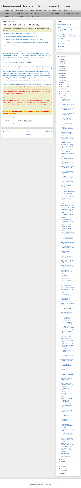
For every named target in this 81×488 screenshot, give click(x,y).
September (64, 91)
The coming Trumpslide (66, 158)
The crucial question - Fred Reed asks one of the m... (67, 282)
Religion (6, 16)
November (63, 86)
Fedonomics (52, 10)
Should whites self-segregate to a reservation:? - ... (65, 300)
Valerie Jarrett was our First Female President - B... (67, 104)
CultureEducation (55, 13)
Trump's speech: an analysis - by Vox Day (66, 177)
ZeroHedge (60, 49)
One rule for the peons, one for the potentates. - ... (67, 374)
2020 (60, 73)
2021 (60, 70)
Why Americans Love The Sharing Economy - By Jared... (67, 234)
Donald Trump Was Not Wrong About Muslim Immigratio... (66, 345)
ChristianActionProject (36, 13)
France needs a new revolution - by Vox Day (67, 246)
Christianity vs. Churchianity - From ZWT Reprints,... (66, 99)
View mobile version (27, 134)
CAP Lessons (35, 16)
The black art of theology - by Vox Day (67, 229)
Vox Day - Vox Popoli (63, 41)
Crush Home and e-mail (64, 27)
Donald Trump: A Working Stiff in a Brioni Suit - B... (67, 167)
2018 (60, 77)
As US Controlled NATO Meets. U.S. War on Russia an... (66, 360)
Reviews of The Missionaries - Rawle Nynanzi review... (66, 455)
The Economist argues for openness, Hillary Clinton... (67, 115)
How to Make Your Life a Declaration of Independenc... (66, 400)
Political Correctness (36, 10)
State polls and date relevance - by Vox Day (67, 138)
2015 (60, 473)
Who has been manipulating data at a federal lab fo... (66, 420)
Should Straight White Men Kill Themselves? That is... (66, 385)
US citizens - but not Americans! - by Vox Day (66, 123)
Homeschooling (20, 16)
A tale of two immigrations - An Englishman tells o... (67, 239)
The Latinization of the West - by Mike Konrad (67, 286)
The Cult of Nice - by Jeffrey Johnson (65, 141)
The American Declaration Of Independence (67, 430)
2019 (60, 75)
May (62, 461)
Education (7, 13)
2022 (60, 68)
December (63, 84)
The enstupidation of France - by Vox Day (66, 295)
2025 (60, 61)
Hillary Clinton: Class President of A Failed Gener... (66, 128)
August (63, 93)
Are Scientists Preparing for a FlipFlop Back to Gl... (66, 395)
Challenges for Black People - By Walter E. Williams (66, 266)
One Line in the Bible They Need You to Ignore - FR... (67, 369)
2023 (60, 66)
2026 (60, 59)
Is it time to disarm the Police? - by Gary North (67, 326)
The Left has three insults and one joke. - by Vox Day (67, 173)
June (62, 459)
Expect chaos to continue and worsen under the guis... (67, 291)
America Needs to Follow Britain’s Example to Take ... (67, 405)
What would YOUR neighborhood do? (65, 365)
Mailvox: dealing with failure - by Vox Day (66, 225)
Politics (6, 10)
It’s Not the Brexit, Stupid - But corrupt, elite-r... (67, 335)
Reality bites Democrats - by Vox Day (67, 243)
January (63, 470)
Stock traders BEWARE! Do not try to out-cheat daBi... (66, 261)
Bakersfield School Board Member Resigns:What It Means (67, 350)
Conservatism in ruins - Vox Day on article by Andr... (66, 134)
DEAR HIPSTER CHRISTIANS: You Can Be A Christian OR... (67, 445)
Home (28, 131)
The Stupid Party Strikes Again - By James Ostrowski (66, 434)
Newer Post (6, 131)
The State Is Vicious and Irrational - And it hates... (66, 216)
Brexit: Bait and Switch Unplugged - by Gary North (66, 450)
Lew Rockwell (61, 43)
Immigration (70, 13)
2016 (60, 82)
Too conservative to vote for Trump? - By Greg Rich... (66, 146)
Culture (65, 10)
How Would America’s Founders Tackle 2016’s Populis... (67, 410)
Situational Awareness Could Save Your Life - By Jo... (66, 221)
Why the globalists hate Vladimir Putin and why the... (67, 109)
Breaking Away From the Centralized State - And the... (67, 355)
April (62, 464)
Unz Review (61, 46)
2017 (60, 80)
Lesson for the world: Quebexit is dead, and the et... (66, 426)
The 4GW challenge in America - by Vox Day (66, 323)
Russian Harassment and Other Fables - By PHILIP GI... (67, 251)
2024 (60, 64)
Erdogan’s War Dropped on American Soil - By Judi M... (66, 211)
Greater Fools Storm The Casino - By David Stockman (67, 256)
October (63, 89)
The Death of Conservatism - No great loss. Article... (66, 277)
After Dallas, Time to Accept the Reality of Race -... (66, 308)
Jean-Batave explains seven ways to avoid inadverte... (66, 379)
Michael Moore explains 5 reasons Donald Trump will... (67, 155)
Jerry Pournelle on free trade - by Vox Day (66, 150)
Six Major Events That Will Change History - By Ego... (67, 198)
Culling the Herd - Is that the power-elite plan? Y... (66, 272)
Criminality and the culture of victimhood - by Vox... (67, 206)
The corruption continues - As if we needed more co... (67, 415)
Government (19, 10)
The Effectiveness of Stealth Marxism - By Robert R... (66, 181)
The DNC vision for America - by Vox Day (66, 119)
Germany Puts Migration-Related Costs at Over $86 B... (67, 440)
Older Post (49, 131)
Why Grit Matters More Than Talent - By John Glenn (66, 162)
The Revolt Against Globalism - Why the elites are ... (66, 390)
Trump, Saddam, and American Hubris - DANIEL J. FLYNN (66, 319)
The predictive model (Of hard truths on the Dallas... (66, 331)
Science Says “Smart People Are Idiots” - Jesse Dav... (66, 313)
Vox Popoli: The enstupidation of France (12, 117)
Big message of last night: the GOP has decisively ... (67, 193)
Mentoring (20, 13)
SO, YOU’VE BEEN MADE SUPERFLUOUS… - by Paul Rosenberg (67, 187)
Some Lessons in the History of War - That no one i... (67, 340)
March (62, 466)
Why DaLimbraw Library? (64, 24)
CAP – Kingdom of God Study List (66, 34)
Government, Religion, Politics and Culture (35, 6)
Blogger (49, 484)
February (63, 468)
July (62, 95)
